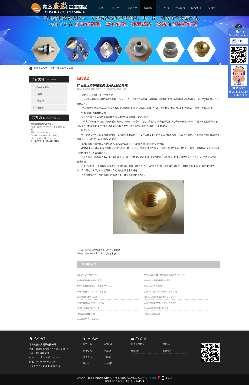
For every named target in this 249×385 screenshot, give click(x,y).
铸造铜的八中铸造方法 (87, 275)
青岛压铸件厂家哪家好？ (155, 286)
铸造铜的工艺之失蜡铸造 (88, 319)
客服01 (237, 41)
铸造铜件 (40, 107)
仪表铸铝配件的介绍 (86, 314)
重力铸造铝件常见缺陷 (87, 297)
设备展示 (180, 8)
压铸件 (39, 94)
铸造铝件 (40, 101)
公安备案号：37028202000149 (45, 141)
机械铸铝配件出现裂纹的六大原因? (160, 302)
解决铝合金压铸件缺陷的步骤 (157, 280)
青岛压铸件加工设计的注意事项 (100, 253)
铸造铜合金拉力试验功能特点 (90, 302)
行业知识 (164, 8)
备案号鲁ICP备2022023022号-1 (131, 377)
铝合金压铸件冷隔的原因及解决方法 (160, 297)
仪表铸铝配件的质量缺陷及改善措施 (102, 250)
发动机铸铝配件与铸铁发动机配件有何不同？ (164, 275)
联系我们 (196, 8)
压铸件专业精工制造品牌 (88, 308)
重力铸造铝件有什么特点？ (156, 308)
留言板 (211, 8)
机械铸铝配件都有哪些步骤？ (90, 280)
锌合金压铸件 (42, 87)
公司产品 (132, 8)
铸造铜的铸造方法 (152, 314)
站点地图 (108, 363)
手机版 (168, 377)
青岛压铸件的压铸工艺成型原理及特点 (94, 286)
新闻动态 (148, 8)
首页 (100, 8)
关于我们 (116, 8)
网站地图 (93, 338)
